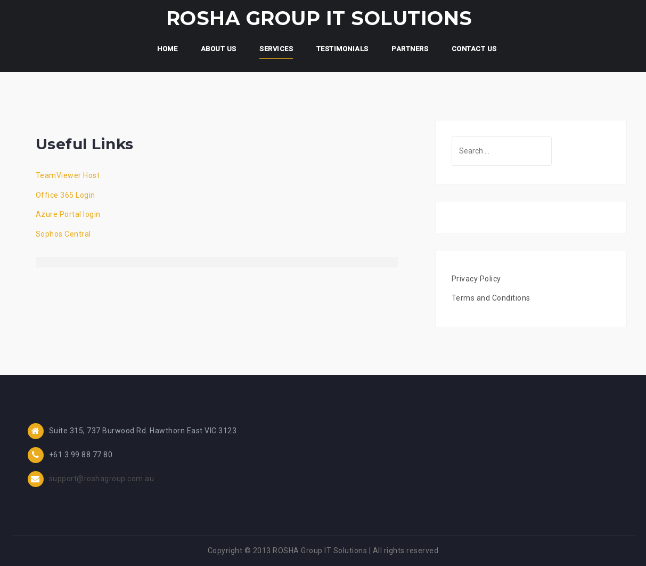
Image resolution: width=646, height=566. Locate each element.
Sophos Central (63, 234)
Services (276, 49)
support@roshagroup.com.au (101, 478)
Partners (409, 49)
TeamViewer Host (68, 175)
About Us (218, 49)
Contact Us (474, 49)
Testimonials (342, 49)
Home (167, 49)
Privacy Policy (476, 278)
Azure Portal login (68, 214)
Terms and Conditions (491, 298)
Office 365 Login (65, 195)
